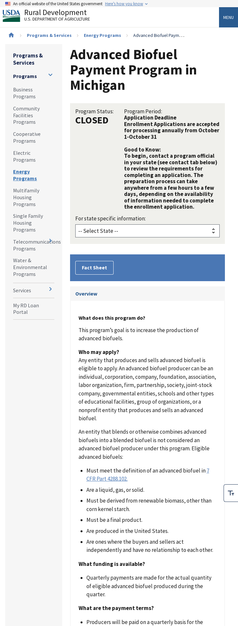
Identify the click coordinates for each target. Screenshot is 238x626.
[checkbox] (231, 492)
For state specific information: (110, 218)
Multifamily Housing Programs (26, 197)
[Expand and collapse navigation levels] (50, 75)
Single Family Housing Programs (28, 223)
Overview (86, 293)
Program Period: (143, 111)
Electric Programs (24, 156)
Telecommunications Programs (33, 245)
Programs (25, 76)
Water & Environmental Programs (30, 267)
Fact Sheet (94, 267)
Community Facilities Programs (26, 115)
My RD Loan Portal (26, 308)
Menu (228, 17)
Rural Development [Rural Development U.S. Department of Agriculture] (52, 17)
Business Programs (24, 93)
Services (22, 290)
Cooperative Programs (27, 137)
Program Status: (94, 111)
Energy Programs (102, 35)
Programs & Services (49, 35)
